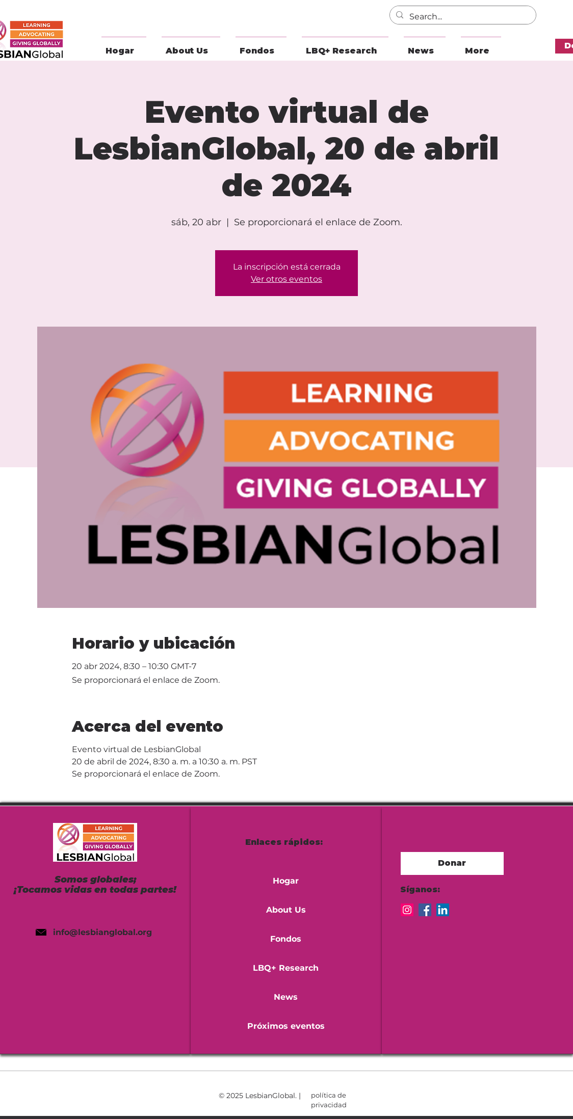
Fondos (285, 939)
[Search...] (461, 17)
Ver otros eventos (286, 279)
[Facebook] (425, 909)
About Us (286, 910)
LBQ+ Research (286, 968)
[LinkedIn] (442, 909)
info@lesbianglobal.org (102, 932)
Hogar (286, 881)
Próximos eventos (286, 1026)
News (286, 997)
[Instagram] (407, 909)
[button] (191, 46)
